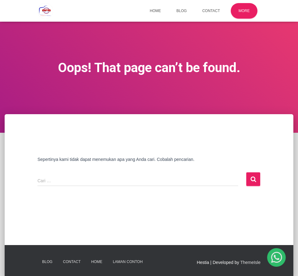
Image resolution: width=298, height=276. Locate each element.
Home (155, 11)
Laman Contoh (127, 262)
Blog (182, 11)
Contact (211, 11)
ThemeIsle (250, 262)
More (244, 11)
